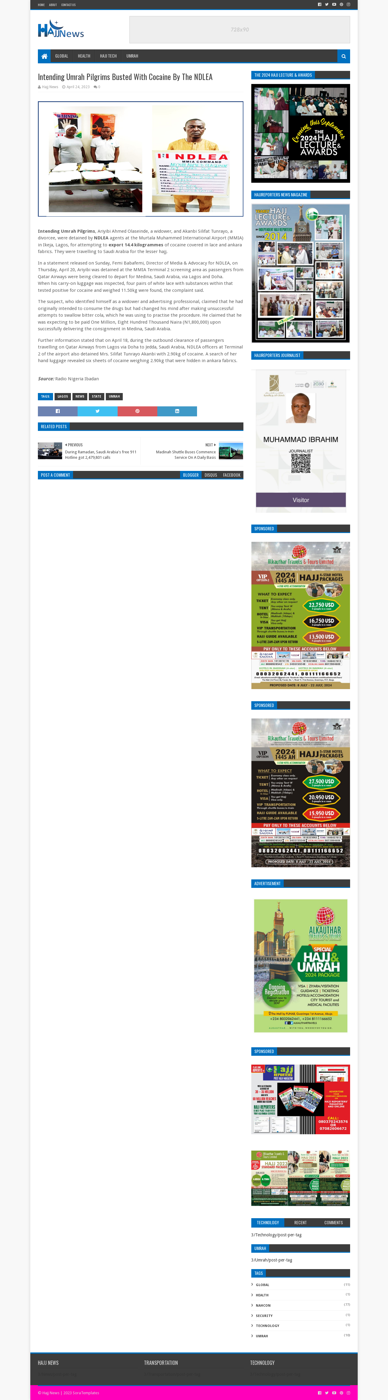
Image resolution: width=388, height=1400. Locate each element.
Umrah (132, 55)
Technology (267, 1326)
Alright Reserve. (113, 1393)
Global (61, 55)
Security (264, 1316)
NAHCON (263, 1306)
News (79, 396)
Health (84, 55)
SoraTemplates (86, 1393)
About (53, 4)
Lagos (63, 396)
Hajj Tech (108, 55)
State (96, 396)
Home (41, 4)
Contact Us (68, 4)
